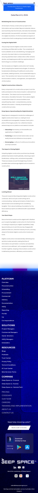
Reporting (5, 310)
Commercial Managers (10, 332)
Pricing (5, 392)
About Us (6, 409)
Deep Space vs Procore (10, 380)
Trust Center (6, 358)
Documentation (7, 303)
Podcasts (5, 355)
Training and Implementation (16, 406)
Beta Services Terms (9, 372)
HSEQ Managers (7, 339)
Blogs (4, 351)
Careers (6, 402)
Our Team (6, 399)
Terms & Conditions (9, 365)
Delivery (4, 300)
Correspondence (8, 320)
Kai (3, 317)
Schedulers (6, 343)
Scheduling (6, 289)
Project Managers (8, 329)
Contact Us (8, 413)
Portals (4, 314)
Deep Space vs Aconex (10, 384)
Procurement (6, 293)
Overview (5, 282)
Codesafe (7, 395)
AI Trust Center (7, 368)
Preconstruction (7, 286)
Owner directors (7, 336)
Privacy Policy (6, 361)
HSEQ (4, 307)
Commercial (6, 296)
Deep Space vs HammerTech (12, 387)
